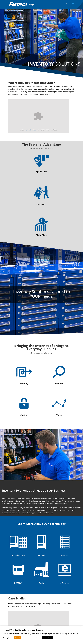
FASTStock (64, 555)
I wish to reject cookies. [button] (31, 638)
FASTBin (17, 583)
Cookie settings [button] (47, 638)
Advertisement (31, 130)
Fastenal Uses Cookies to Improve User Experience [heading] (23, 630)
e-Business (64, 583)
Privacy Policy (7, 638)
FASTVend (41, 555)
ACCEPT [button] (17, 638)
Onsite (41, 583)
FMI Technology (17, 555)
